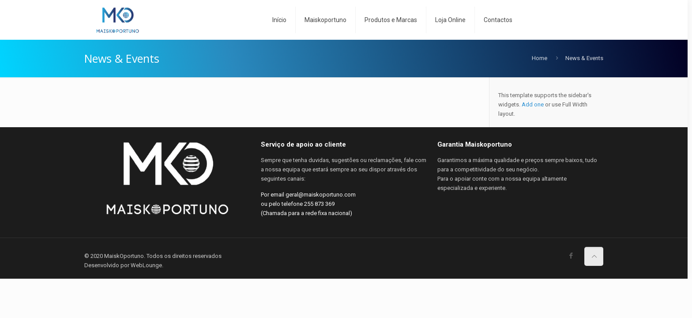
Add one (533, 104)
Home (539, 58)
